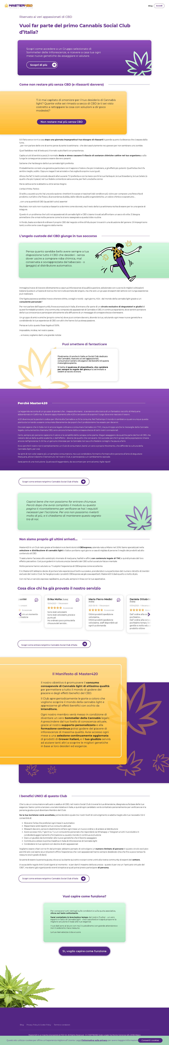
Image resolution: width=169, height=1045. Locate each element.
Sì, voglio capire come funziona (84, 951)
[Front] (12, 6)
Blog (150, 6)
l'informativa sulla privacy (94, 1040)
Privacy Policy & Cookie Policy (39, 1025)
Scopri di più (43, 65)
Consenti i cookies (150, 1040)
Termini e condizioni (62, 1025)
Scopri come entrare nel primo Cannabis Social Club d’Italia (54, 644)
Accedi (159, 6)
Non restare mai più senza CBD (62, 121)
